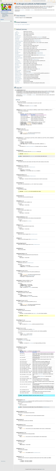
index (54, 0)
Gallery (6, 0)
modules (51, 0)
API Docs (9, 0)
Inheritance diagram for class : (23, 17)
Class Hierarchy (4, 14)
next (48, 0)
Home (2, 0)
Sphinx (42, 470)
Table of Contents (4, 11)
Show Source (3, 461)
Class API (3, 16)
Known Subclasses (5, 15)
